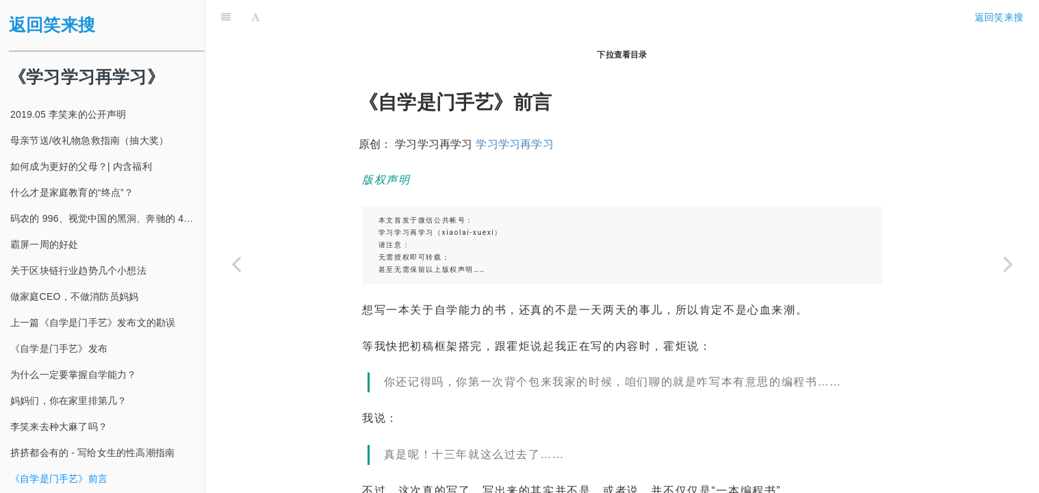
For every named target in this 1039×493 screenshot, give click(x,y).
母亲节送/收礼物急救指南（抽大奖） (89, 140)
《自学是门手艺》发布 (58, 348)
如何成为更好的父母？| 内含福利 (81, 166)
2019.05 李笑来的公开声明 (68, 114)
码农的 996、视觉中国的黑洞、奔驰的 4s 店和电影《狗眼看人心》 (107, 218)
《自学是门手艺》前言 (58, 478)
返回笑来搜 (52, 25)
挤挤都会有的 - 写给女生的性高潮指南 (92, 452)
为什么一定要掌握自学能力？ (73, 374)
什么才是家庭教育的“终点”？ (71, 192)
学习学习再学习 (514, 110)
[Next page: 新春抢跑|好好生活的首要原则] (1008, 263)
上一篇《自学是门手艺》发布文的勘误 (92, 322)
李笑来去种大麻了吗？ (58, 426)
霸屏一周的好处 (44, 244)
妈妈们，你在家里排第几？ (68, 400)
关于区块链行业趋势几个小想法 (78, 270)
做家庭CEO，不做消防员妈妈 (74, 296)
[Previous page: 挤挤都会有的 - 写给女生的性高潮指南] (236, 263)
